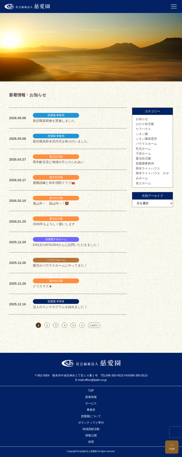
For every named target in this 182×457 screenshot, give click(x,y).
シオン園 (142, 134)
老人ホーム (143, 183)
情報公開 (91, 435)
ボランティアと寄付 (91, 422)
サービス (91, 403)
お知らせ (142, 119)
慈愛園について (91, 416)
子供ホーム (143, 153)
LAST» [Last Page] (94, 325)
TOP (91, 390)
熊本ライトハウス (148, 168)
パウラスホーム (146, 143)
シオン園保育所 (146, 138)
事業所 (91, 409)
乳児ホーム (143, 148)
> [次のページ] (82, 325)
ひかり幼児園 (145, 124)
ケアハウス (143, 129)
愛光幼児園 (143, 158)
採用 (91, 441)
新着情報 (91, 396)
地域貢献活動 (91, 429)
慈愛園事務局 (145, 163)
